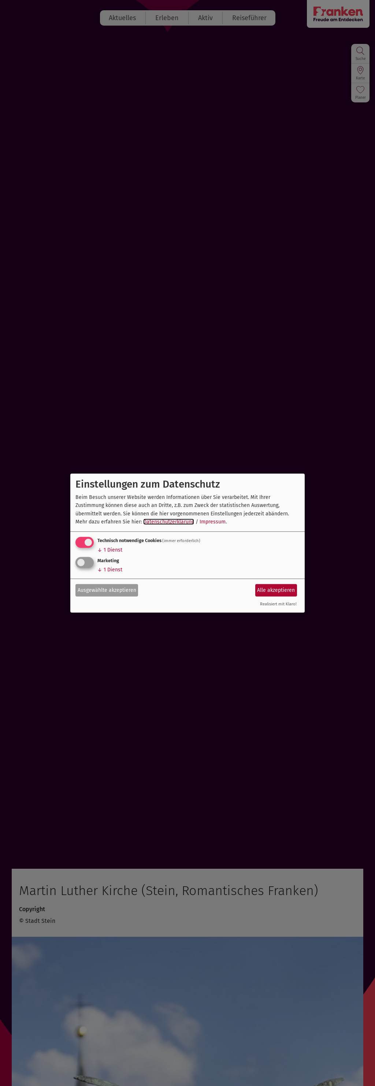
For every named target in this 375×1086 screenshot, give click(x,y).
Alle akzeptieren (276, 590)
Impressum (213, 522)
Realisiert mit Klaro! (278, 604)
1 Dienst (109, 550)
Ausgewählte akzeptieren (107, 590)
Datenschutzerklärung (168, 522)
